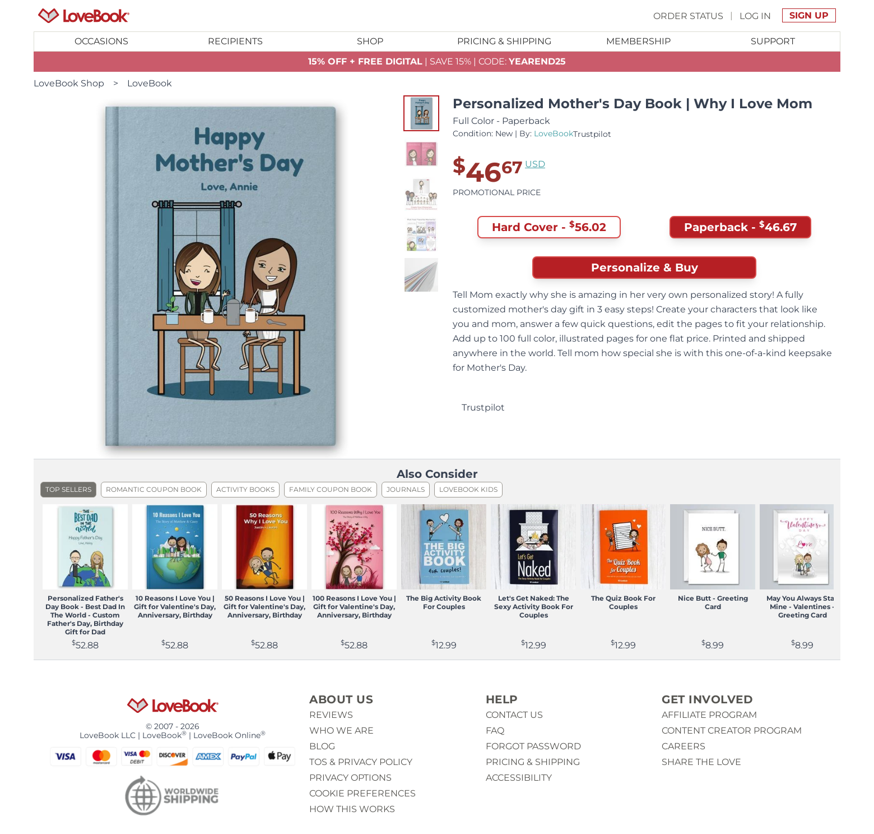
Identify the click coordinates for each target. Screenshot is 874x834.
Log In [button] (755, 15)
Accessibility (519, 777)
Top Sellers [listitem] (68, 489)
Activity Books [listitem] (245, 489)
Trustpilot (592, 134)
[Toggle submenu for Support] (772, 41)
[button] (421, 113)
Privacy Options (350, 777)
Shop (370, 41)
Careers (683, 746)
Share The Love (701, 762)
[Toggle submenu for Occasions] (101, 41)
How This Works (352, 809)
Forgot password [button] (533, 746)
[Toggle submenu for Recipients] (236, 41)
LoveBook (149, 83)
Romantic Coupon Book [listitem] (154, 489)
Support (773, 41)
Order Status (688, 15)
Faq (495, 730)
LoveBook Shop (69, 83)
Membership (638, 41)
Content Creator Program (732, 730)
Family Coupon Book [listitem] (330, 489)
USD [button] (535, 164)
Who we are (341, 730)
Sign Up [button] (809, 15)
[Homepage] (83, 15)
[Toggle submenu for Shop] (370, 41)
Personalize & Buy (644, 267)
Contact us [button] (514, 714)
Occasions (101, 41)
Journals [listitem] (406, 489)
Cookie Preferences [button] (362, 793)
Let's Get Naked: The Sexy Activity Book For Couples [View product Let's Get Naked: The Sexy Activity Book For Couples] (533, 606)
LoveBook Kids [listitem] (468, 489)
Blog (322, 746)
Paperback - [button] (740, 227)
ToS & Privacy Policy (360, 762)
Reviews (331, 714)
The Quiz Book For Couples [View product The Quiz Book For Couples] (623, 602)
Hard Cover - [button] (549, 227)
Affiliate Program (709, 714)
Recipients (235, 41)
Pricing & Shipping (504, 41)
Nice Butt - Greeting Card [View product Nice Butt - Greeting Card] (713, 602)
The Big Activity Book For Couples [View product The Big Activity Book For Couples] (443, 602)
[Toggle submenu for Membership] (638, 41)
